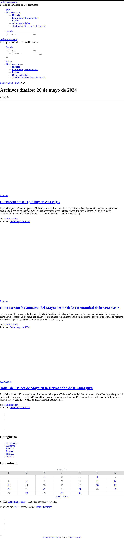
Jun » (65, 496)
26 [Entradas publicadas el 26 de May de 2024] (115, 489)
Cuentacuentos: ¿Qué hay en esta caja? (30, 202)
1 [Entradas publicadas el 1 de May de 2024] (44, 477)
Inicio (3, 82)
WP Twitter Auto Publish (51, 537)
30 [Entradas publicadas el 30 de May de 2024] (62, 493)
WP (15, 507)
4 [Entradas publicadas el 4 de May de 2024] (97, 477)
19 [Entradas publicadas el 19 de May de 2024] (115, 485)
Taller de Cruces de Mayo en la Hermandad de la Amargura (46, 388)
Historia (10, 454)
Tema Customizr (44, 507)
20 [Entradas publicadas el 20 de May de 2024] (9, 489)
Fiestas (9, 451)
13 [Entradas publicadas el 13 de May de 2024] (9, 485)
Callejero (10, 446)
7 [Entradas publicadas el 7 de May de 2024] (26, 481)
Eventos (10, 448)
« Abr (58, 496)
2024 (10, 82)
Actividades (11, 443)
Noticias (10, 456)
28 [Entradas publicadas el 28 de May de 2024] (26, 493)
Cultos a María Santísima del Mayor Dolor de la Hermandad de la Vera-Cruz (59, 308)
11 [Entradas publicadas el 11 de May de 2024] (97, 481)
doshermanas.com (16, 501)
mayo (18, 82)
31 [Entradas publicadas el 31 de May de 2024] (79, 493)
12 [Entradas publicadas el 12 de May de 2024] (115, 481)
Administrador (11, 218)
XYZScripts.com (75, 537)
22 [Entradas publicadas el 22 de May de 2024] (44, 489)
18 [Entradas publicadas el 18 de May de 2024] (97, 485)
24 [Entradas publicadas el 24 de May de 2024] (79, 489)
